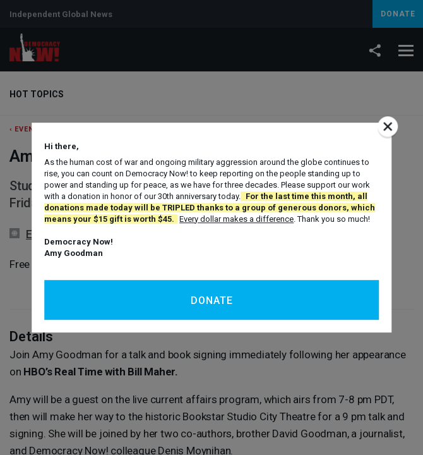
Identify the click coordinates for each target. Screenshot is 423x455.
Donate (212, 300)
